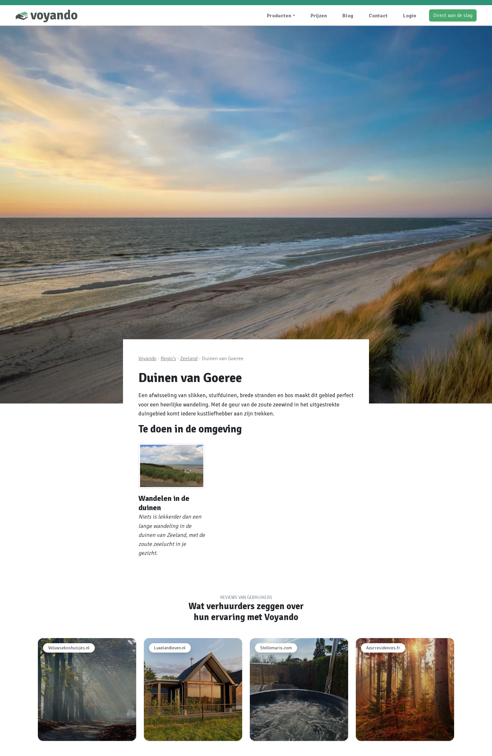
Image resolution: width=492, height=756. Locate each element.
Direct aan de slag (452, 15)
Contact (378, 16)
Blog (347, 16)
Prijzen (319, 16)
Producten (279, 16)
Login (409, 16)
